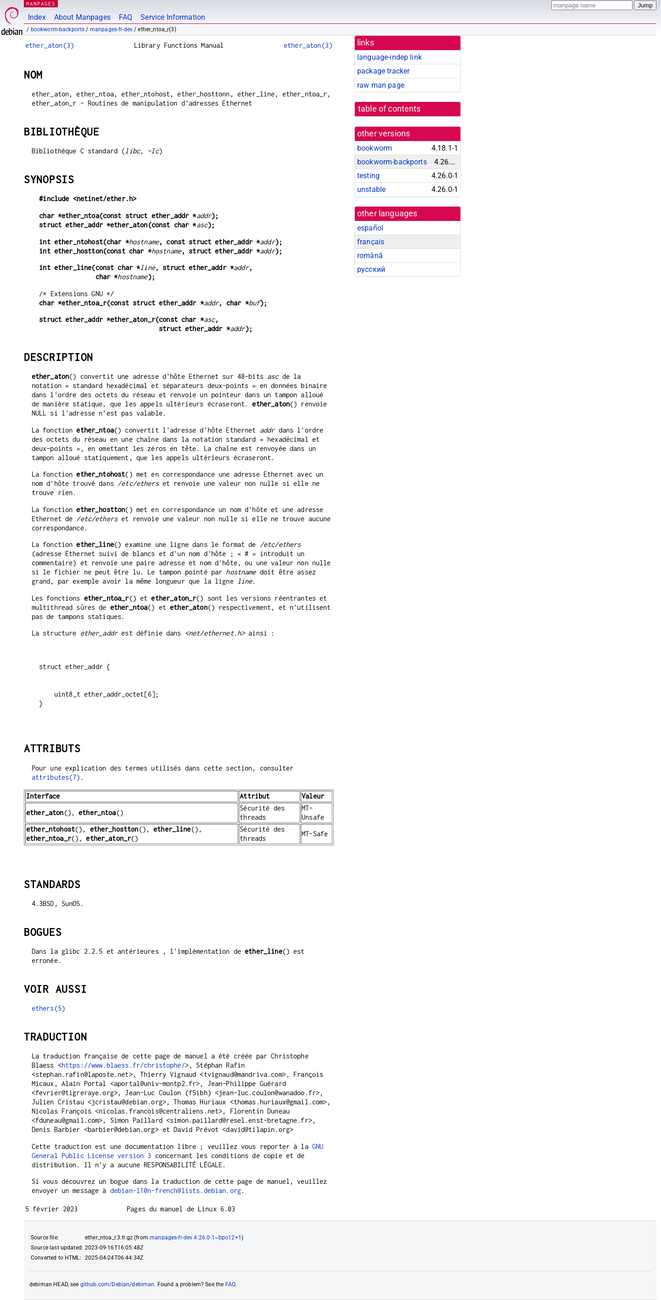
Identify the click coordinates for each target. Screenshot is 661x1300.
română (370, 255)
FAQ (125, 17)
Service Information (172, 17)
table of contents (389, 108)
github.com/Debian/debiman (117, 1284)
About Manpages (82, 17)
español (370, 228)
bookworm (374, 148)
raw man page (380, 85)
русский (371, 269)
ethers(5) (48, 1008)
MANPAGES (41, 3)
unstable (371, 189)
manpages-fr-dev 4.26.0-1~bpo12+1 (195, 1237)
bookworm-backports (58, 29)
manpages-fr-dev (111, 29)
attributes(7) (56, 777)
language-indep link (389, 57)
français (370, 241)
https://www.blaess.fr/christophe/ (123, 1065)
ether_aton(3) (49, 45)
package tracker (383, 71)
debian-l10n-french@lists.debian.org (175, 1190)
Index (37, 17)
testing (368, 175)
